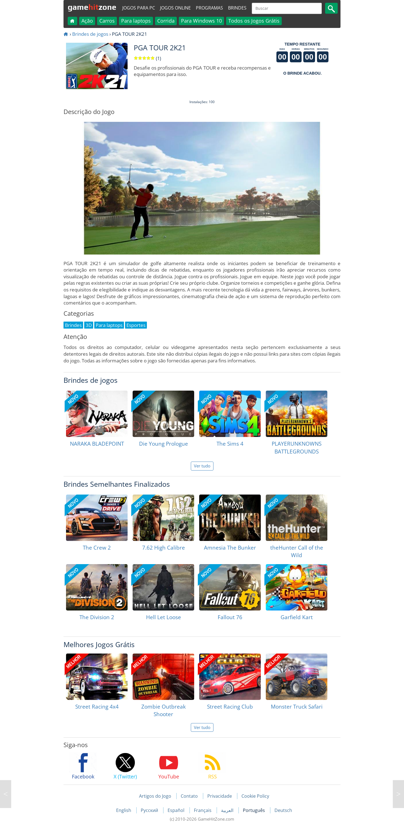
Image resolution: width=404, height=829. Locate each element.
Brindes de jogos (90, 34)
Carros (107, 20)
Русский (150, 810)
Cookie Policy (255, 796)
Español (176, 810)
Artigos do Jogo (155, 796)
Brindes (237, 8)
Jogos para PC (138, 8)
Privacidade (219, 796)
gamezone (92, 7)
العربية (227, 810)
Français (203, 810)
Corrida (166, 20)
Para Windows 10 (201, 20)
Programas (209, 8)
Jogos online (175, 8)
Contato (189, 796)
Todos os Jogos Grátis (253, 20)
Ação (87, 20)
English (124, 810)
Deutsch (283, 810)
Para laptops (136, 20)
